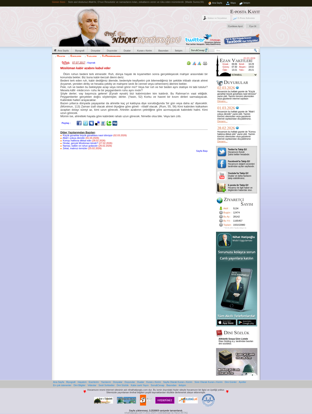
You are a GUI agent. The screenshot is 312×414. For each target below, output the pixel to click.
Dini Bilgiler (79, 385)
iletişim (182, 385)
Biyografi (79, 50)
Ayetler (242, 382)
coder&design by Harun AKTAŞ (173, 413)
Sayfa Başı (202, 151)
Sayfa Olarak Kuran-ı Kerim (177, 382)
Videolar (92, 385)
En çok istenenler (62, 385)
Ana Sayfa (217, 3)
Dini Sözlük (123, 385)
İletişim (246, 3)
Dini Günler (231, 382)
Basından (163, 50)
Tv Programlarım (111, 56)
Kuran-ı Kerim (144, 50)
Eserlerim (75, 56)
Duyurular (112, 50)
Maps (233, 3)
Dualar (127, 50)
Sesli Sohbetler (107, 385)
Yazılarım (92, 56)
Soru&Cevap (157, 385)
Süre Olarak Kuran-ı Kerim (208, 382)
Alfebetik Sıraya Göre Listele (233, 339)
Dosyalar (95, 50)
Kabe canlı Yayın (140, 385)
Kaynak (91, 62)
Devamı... (222, 101)
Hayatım (61, 56)
